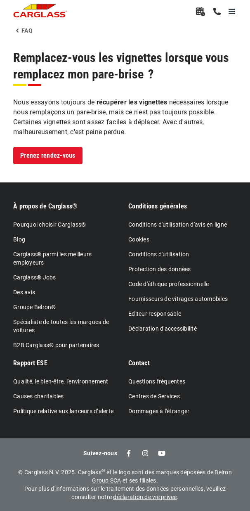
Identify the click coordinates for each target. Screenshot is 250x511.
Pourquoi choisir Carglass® (49, 224)
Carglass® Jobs (34, 277)
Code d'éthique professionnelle (168, 284)
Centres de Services (154, 396)
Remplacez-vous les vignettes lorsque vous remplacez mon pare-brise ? (121, 65)
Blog (19, 239)
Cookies (138, 239)
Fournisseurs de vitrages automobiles (178, 299)
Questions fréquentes (156, 381)
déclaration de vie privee (145, 497)
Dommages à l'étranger (158, 411)
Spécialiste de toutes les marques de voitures (61, 326)
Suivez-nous (100, 453)
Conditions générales (157, 206)
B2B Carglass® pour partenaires (56, 345)
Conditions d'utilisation (158, 254)
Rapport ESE (30, 363)
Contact (139, 363)
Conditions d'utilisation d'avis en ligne (177, 224)
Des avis (24, 292)
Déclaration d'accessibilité (162, 328)
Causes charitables (38, 396)
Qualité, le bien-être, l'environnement (60, 381)
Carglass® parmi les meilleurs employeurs (52, 258)
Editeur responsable (154, 313)
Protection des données (159, 269)
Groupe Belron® (34, 307)
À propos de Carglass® (45, 206)
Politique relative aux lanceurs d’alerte (63, 411)
